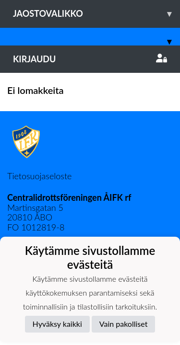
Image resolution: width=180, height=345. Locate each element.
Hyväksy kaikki (57, 323)
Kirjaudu (90, 59)
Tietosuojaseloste (39, 176)
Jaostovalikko (96, 13)
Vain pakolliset (123, 323)
